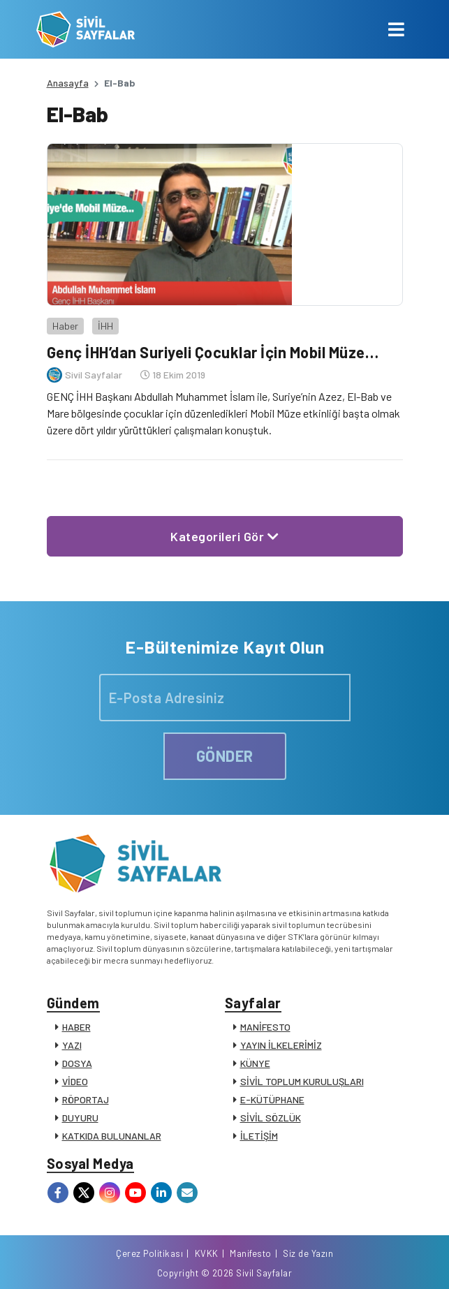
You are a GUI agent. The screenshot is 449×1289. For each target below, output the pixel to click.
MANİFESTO (265, 1027)
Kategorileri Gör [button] (224, 536)
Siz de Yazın (308, 1253)
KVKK (207, 1253)
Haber (65, 326)
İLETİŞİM (259, 1136)
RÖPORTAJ (85, 1099)
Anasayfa (68, 83)
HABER (76, 1027)
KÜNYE (255, 1063)
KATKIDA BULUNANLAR (111, 1136)
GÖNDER (224, 755)
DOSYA (77, 1063)
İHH (105, 326)
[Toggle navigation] (396, 29)
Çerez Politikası (149, 1253)
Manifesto (251, 1253)
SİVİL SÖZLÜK (270, 1118)
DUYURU (80, 1118)
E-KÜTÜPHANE (272, 1099)
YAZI (72, 1045)
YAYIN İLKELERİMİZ (281, 1045)
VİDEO (75, 1081)
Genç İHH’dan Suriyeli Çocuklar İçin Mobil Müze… (213, 352)
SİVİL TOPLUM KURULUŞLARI (302, 1081)
